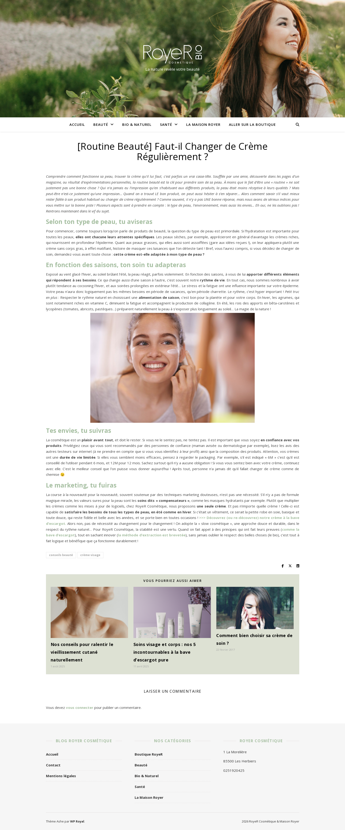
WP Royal (77, 821)
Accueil (77, 124)
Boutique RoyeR (149, 754)
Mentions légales (61, 775)
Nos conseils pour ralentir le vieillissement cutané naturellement (82, 652)
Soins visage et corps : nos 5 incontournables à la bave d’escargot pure (164, 652)
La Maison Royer (203, 124)
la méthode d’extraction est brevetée (152, 535)
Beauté (100, 124)
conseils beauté (61, 555)
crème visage (90, 555)
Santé (166, 124)
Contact (53, 765)
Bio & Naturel (137, 124)
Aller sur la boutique (252, 124)
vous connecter (79, 707)
